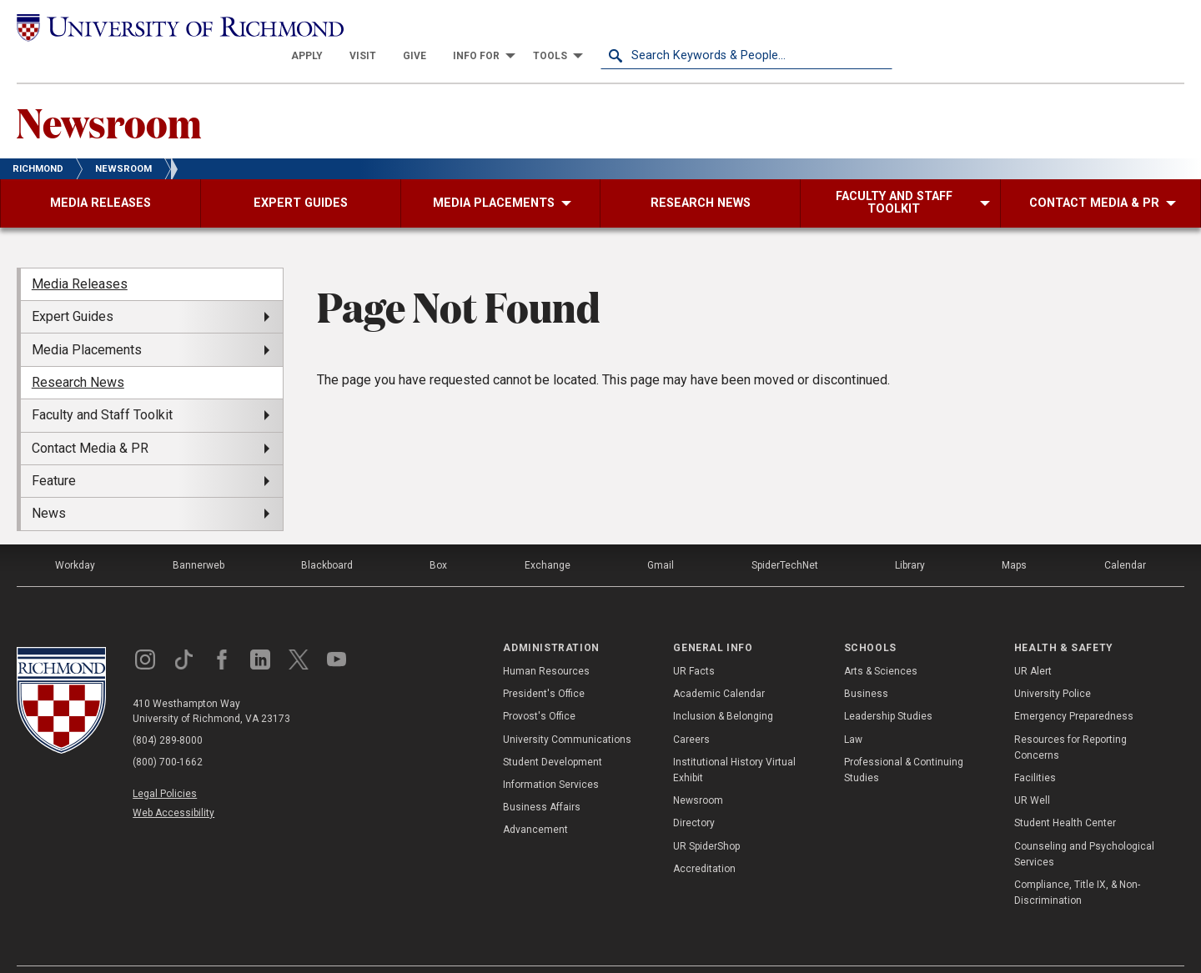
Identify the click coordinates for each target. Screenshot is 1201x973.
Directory (694, 794)
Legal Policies (165, 764)
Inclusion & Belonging (723, 688)
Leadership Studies (888, 688)
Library (910, 536)
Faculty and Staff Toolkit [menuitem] (102, 386)
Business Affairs (541, 779)
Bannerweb (198, 536)
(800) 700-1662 (168, 733)
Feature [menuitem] (54, 452)
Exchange (547, 536)
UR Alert (1033, 643)
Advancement (535, 801)
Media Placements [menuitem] (87, 321)
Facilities (1035, 749)
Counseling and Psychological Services (1084, 825)
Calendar (1125, 536)
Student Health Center (1065, 794)
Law (853, 710)
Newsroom (109, 92)
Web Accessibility (173, 784)
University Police (1052, 665)
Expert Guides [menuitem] (72, 288)
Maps (1014, 536)
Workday (75, 536)
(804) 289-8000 (168, 711)
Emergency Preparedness (1073, 688)
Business (866, 665)
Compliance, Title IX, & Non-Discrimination (1077, 863)
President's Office (544, 665)
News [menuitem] (49, 485)
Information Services (551, 755)
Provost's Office (539, 688)
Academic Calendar (719, 665)
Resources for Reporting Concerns (1070, 718)
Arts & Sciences (880, 643)
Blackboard (327, 536)
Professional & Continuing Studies (903, 741)
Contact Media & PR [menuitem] (90, 419)
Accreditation (704, 839)
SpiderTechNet (784, 536)
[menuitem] (599, 26)
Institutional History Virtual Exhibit (734, 741)
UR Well (1032, 772)
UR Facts (694, 643)
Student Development (552, 733)
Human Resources (546, 643)
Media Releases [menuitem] (80, 255)
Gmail (660, 536)
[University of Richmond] (163, 27)
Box (438, 536)
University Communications (567, 710)
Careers (691, 710)
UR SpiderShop (706, 817)
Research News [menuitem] (78, 353)
